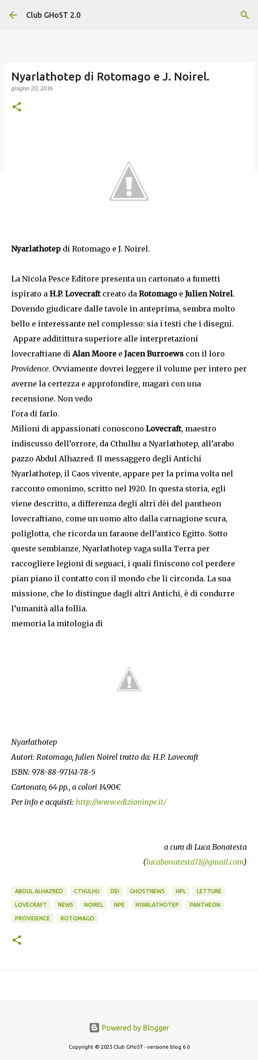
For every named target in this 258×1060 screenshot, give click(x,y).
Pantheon (205, 905)
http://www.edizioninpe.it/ (121, 802)
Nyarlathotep (157, 905)
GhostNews (147, 891)
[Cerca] (245, 15)
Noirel (93, 905)
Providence (32, 918)
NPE (119, 905)
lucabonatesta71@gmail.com (195, 862)
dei (114, 891)
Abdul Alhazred (39, 891)
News (65, 905)
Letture (209, 891)
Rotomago (77, 918)
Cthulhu (87, 891)
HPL (181, 891)
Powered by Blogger (129, 1027)
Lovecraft (31, 905)
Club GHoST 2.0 (53, 15)
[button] (16, 107)
